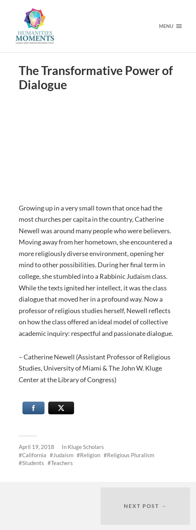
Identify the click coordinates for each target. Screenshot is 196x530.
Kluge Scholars (86, 446)
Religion (90, 455)
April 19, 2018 (36, 446)
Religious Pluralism (130, 455)
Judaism (63, 455)
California (34, 455)
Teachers (62, 462)
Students (33, 462)
